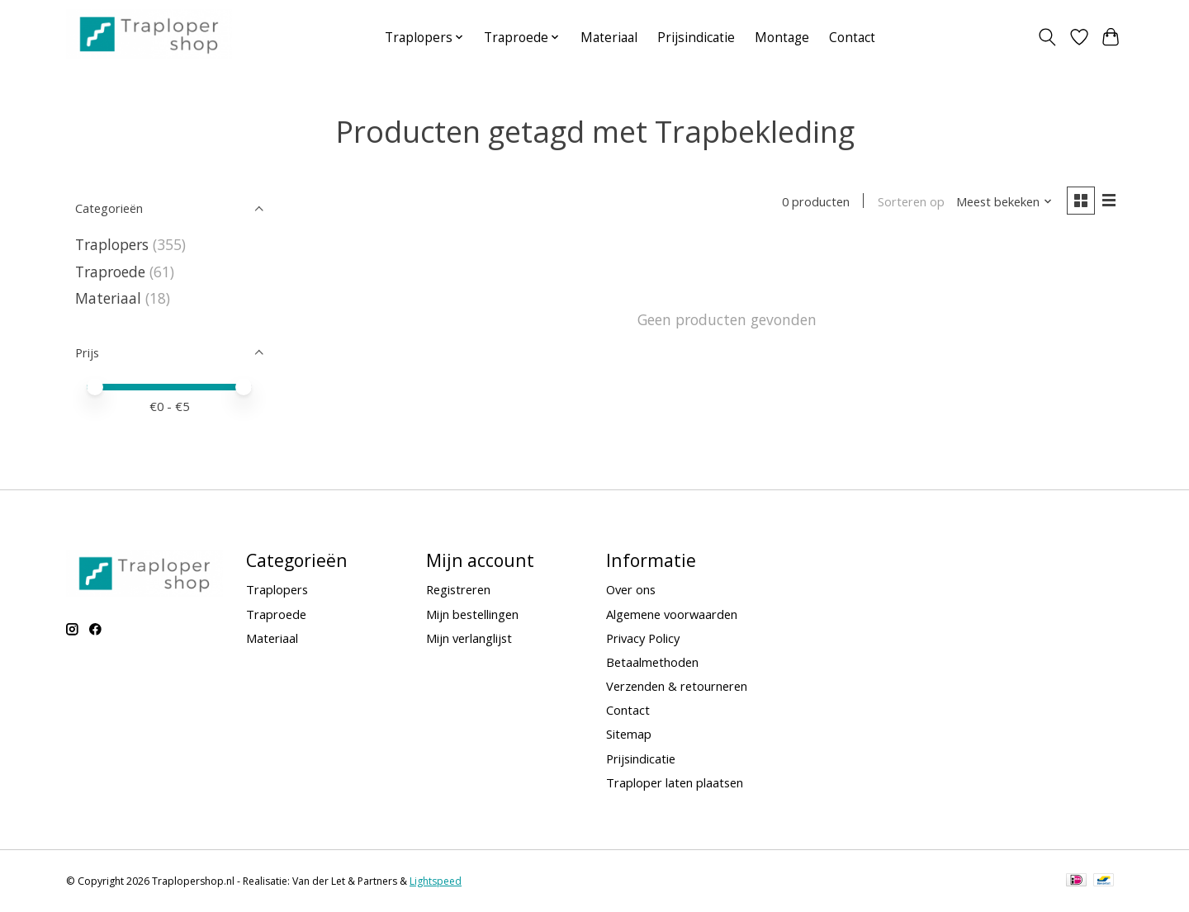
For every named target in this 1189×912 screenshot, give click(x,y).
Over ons (631, 589)
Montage (782, 37)
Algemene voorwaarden (671, 614)
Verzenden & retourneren (676, 686)
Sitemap (628, 733)
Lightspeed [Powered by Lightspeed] (436, 881)
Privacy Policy (643, 638)
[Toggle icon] (1047, 37)
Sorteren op (910, 201)
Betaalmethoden (652, 662)
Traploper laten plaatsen (674, 782)
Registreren (458, 589)
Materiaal (608, 37)
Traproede (110, 271)
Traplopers (112, 244)
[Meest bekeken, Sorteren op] (1004, 201)
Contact (852, 37)
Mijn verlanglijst (469, 638)
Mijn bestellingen (472, 614)
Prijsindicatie (696, 37)
